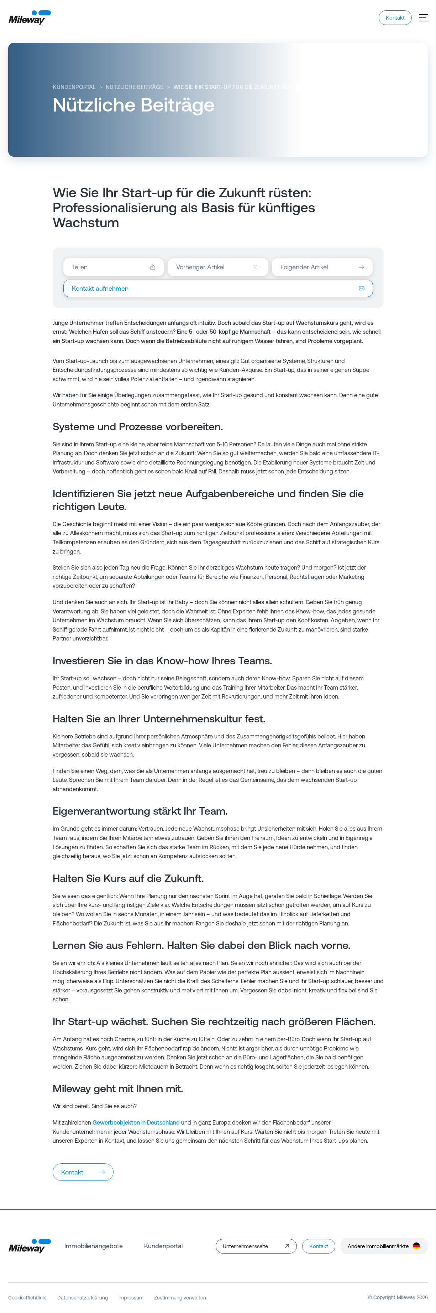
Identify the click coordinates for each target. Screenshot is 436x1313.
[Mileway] (29, 17)
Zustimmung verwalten (180, 1298)
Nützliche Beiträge (134, 87)
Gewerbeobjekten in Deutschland (136, 1122)
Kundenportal (74, 87)
